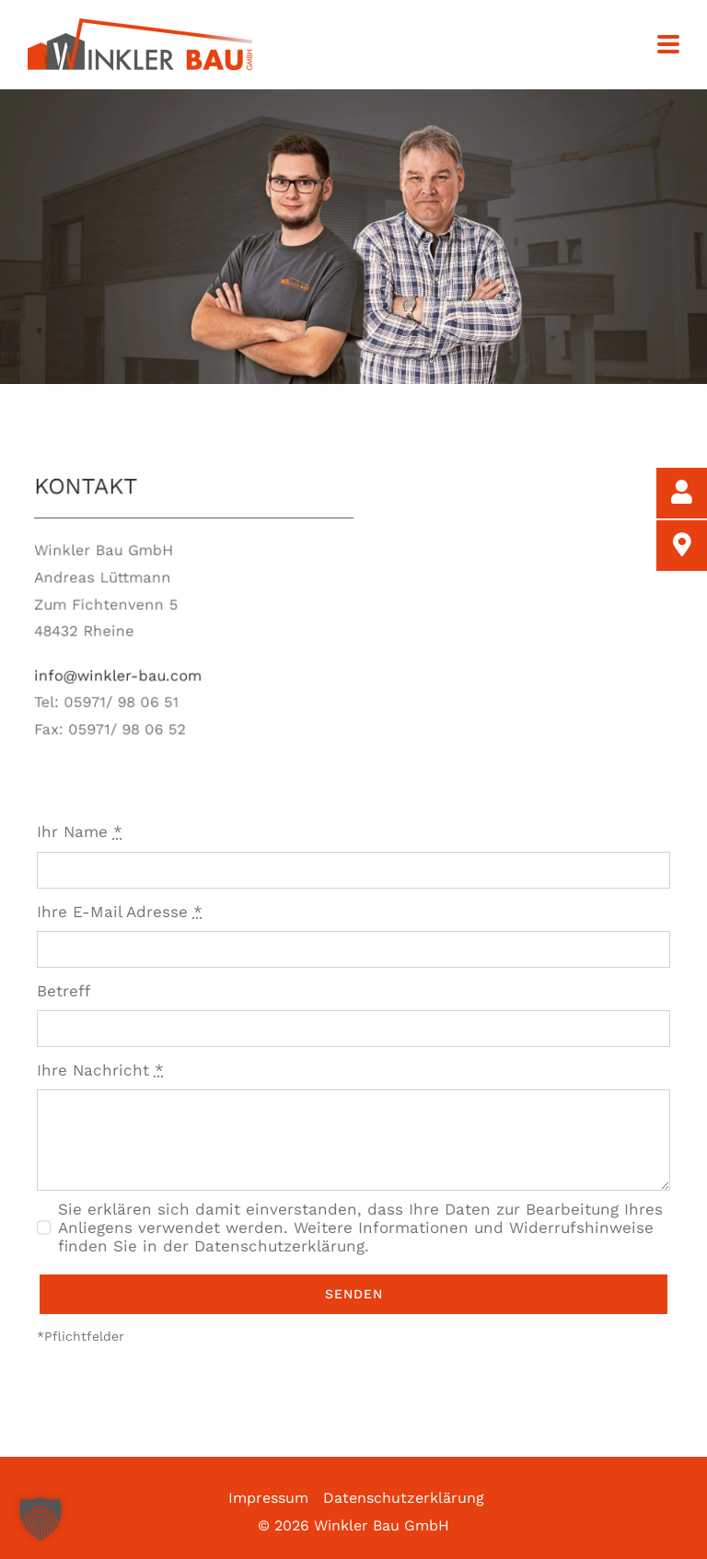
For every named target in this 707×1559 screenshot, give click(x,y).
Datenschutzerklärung (403, 1498)
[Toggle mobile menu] (668, 45)
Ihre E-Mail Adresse (120, 911)
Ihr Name (79, 831)
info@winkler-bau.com (133, 671)
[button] (40, 1518)
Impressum (268, 1498)
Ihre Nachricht (100, 1070)
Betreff (63, 991)
